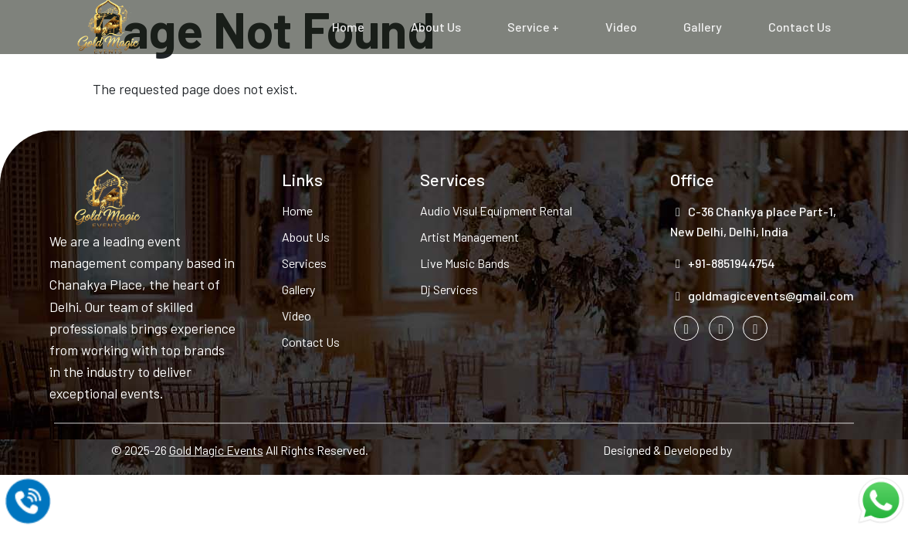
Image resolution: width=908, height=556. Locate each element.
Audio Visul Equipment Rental (496, 210)
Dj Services (449, 289)
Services (304, 263)
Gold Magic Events (216, 449)
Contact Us (799, 26)
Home (348, 26)
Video (621, 26)
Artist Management (469, 236)
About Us (436, 26)
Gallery (702, 26)
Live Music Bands (465, 263)
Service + (533, 26)
